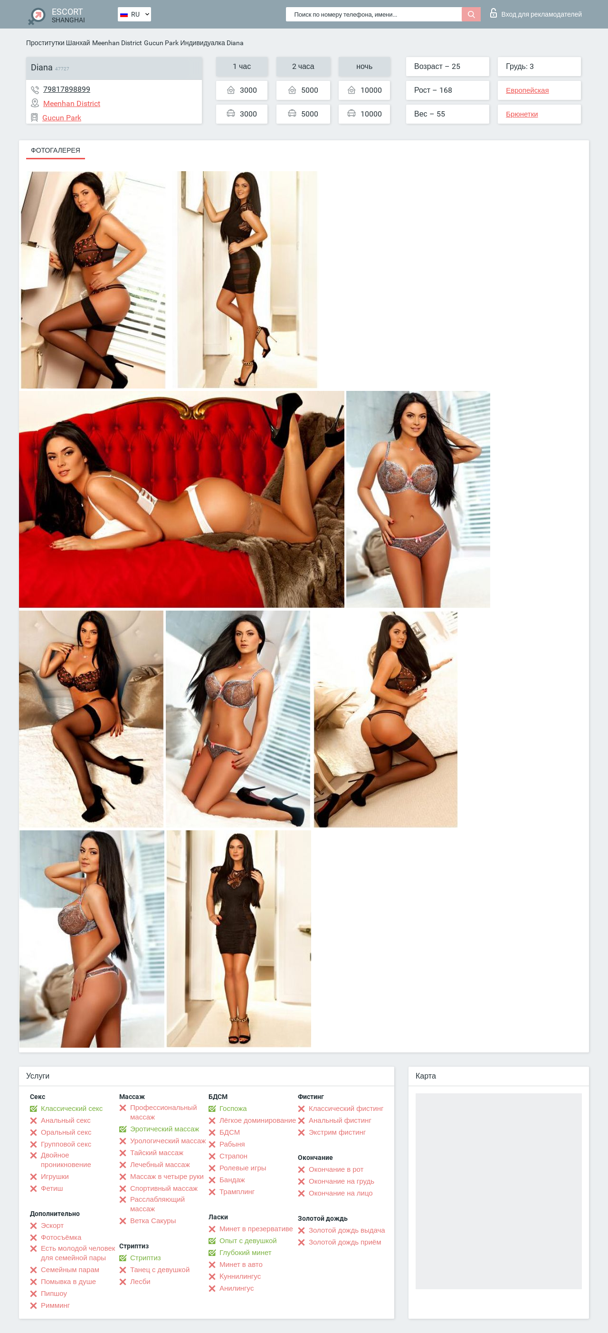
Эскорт (52, 1225)
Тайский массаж (156, 1152)
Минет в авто (241, 1264)
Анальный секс (66, 1120)
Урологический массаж (168, 1141)
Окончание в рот (336, 1169)
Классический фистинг (346, 1108)
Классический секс (72, 1108)
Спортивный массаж (164, 1188)
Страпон (233, 1156)
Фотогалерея (55, 150)
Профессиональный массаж (163, 1112)
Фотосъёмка (61, 1237)
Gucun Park (161, 43)
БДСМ (229, 1132)
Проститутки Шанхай (58, 43)
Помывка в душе (68, 1281)
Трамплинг (237, 1191)
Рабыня (232, 1144)
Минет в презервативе (256, 1229)
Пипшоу (54, 1293)
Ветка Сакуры (153, 1220)
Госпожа (233, 1108)
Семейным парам (70, 1269)
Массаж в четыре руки (167, 1176)
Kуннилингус (240, 1276)
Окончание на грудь (341, 1181)
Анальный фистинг (340, 1120)
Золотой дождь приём (345, 1242)
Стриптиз (145, 1258)
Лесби (140, 1281)
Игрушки (55, 1176)
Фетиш (52, 1188)
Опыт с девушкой (248, 1240)
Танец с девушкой (160, 1269)
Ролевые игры (242, 1168)
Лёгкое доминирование (257, 1120)
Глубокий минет (245, 1252)
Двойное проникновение (66, 1160)
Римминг (55, 1305)
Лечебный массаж (160, 1164)
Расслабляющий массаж (157, 1204)
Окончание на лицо (341, 1193)
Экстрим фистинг (337, 1132)
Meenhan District (117, 43)
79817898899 (66, 89)
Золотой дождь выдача (347, 1230)
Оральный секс (66, 1132)
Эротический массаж (164, 1129)
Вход (536, 13)
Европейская (527, 90)
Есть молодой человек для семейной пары (78, 1253)
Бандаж (232, 1180)
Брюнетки (522, 114)
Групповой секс (66, 1144)
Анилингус (236, 1288)
